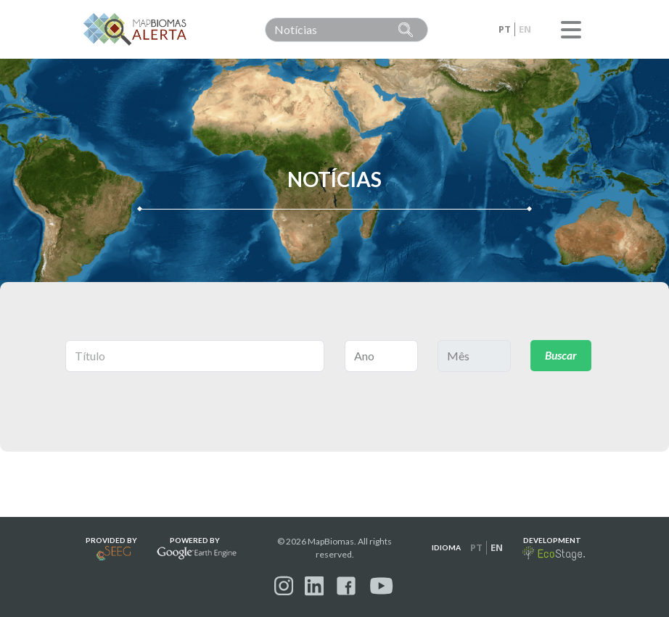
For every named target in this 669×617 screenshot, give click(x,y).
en (525, 29)
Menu (571, 29)
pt (504, 29)
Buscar (561, 356)
